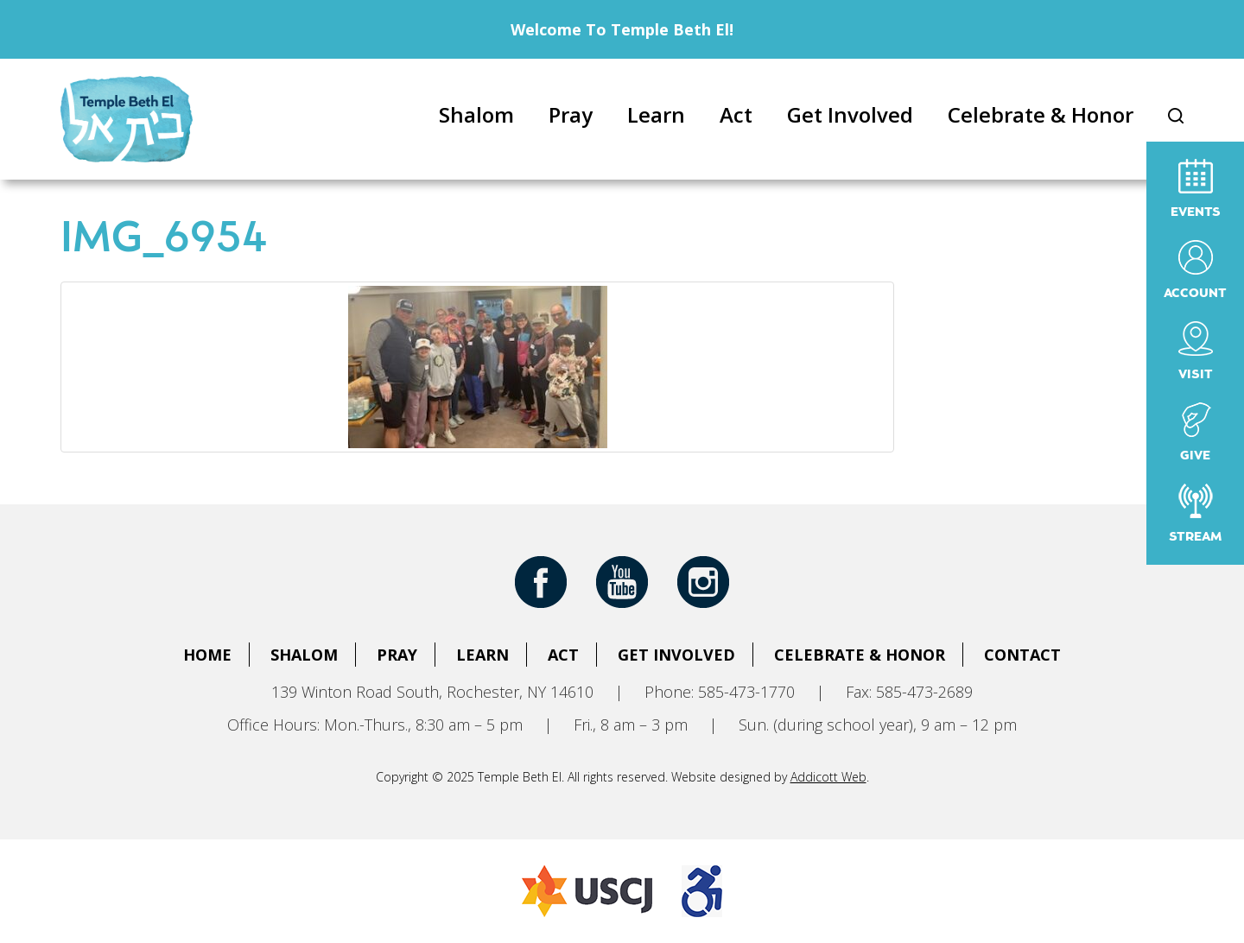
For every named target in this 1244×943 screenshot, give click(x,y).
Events (1196, 188)
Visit (1195, 351)
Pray (571, 114)
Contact (1022, 654)
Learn (656, 114)
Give (1195, 432)
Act (736, 114)
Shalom (476, 114)
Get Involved (850, 114)
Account (1195, 270)
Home (207, 654)
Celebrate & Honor (1040, 114)
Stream (1195, 513)
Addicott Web (828, 777)
